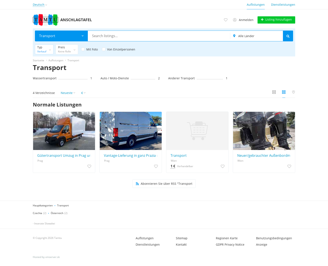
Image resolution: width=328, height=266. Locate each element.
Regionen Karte (227, 238)
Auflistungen (256, 5)
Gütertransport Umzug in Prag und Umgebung (65, 155)
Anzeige (261, 244)
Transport (179, 155)
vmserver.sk (52, 257)
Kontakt (181, 244)
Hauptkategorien (43, 205)
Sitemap (181, 238)
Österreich (57, 213)
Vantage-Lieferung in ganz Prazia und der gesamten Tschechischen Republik (132, 155)
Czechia (37, 213)
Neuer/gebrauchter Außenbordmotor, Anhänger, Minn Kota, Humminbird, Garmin (265, 155)
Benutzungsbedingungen (274, 238)
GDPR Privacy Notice (230, 244)
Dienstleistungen (283, 5)
